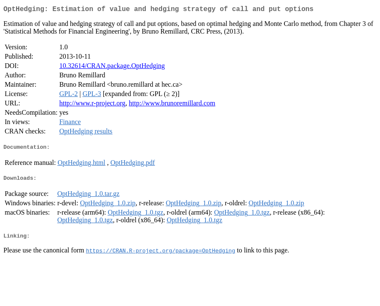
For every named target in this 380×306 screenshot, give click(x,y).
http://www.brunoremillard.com (172, 104)
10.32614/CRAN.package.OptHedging (111, 67)
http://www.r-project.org (92, 104)
